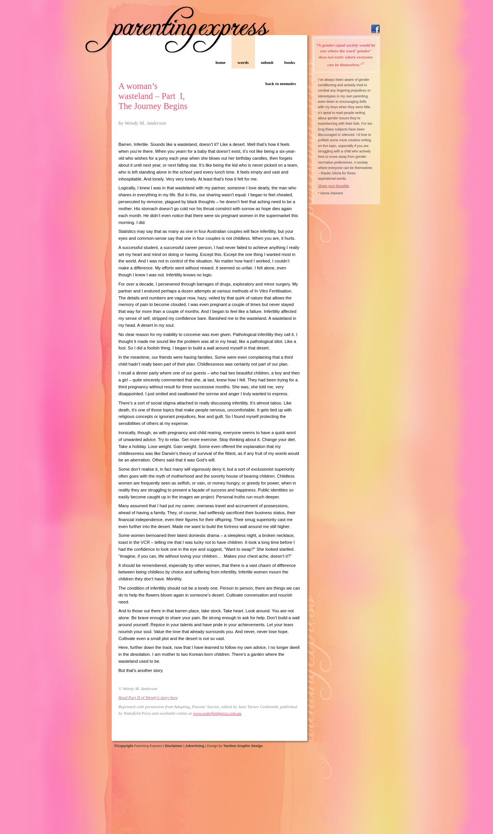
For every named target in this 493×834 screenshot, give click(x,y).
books (289, 62)
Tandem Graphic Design (243, 746)
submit (267, 62)
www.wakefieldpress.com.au (217, 713)
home (220, 62)
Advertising (194, 746)
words (242, 62)
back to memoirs (280, 83)
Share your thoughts (333, 186)
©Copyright (123, 746)
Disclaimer (173, 746)
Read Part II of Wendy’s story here (148, 697)
